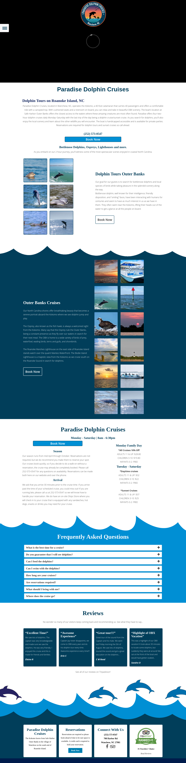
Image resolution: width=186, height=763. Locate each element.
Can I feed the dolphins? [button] (39, 561)
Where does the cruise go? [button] (40, 596)
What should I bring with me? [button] (43, 589)
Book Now (75, 750)
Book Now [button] (93, 139)
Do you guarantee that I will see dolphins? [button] (49, 554)
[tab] (93, 547)
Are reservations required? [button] (41, 582)
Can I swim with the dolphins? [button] (43, 568)
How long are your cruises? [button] (41, 575)
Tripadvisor (104, 671)
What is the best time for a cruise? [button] (45, 547)
